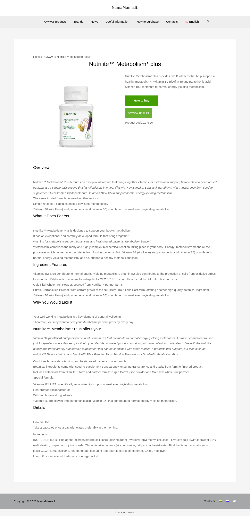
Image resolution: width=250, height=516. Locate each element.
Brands (82, 21)
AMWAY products (60, 21)
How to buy (142, 100)
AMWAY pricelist (138, 113)
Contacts (168, 21)
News (96, 21)
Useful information (117, 21)
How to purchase (146, 21)
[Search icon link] (202, 21)
